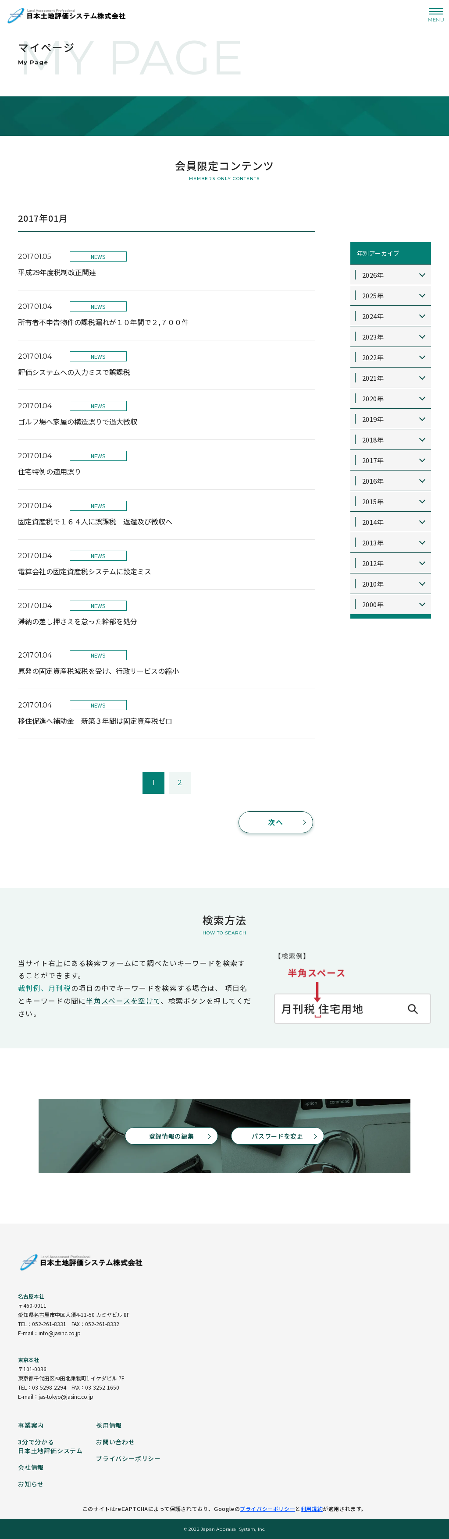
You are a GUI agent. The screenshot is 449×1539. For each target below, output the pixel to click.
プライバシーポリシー (267, 1508)
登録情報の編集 (171, 1136)
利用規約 (312, 1508)
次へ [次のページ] (275, 822)
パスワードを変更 (277, 1136)
